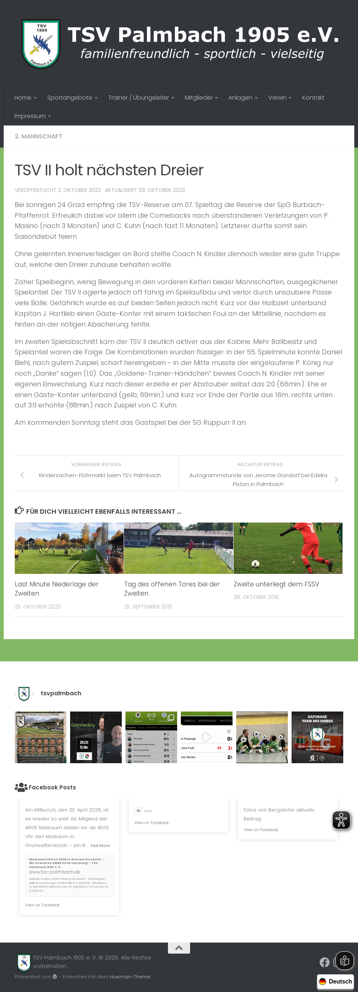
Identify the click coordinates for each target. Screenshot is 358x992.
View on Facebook (42, 905)
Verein (277, 97)
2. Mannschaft (38, 136)
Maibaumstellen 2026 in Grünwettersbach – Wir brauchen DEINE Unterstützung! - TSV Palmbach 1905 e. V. (66, 863)
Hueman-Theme (130, 976)
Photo (143, 811)
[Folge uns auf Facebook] (325, 962)
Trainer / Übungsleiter (138, 97)
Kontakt (313, 97)
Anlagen (240, 97)
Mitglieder (199, 97)
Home (22, 97)
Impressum (30, 116)
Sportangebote (69, 97)
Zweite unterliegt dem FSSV (276, 584)
